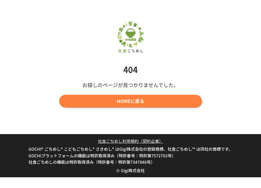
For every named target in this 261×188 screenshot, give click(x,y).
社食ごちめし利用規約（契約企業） (130, 141)
